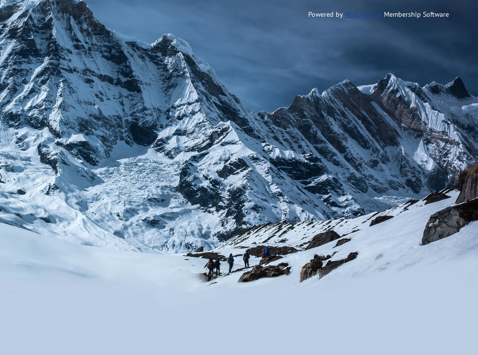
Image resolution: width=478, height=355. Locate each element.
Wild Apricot (363, 14)
